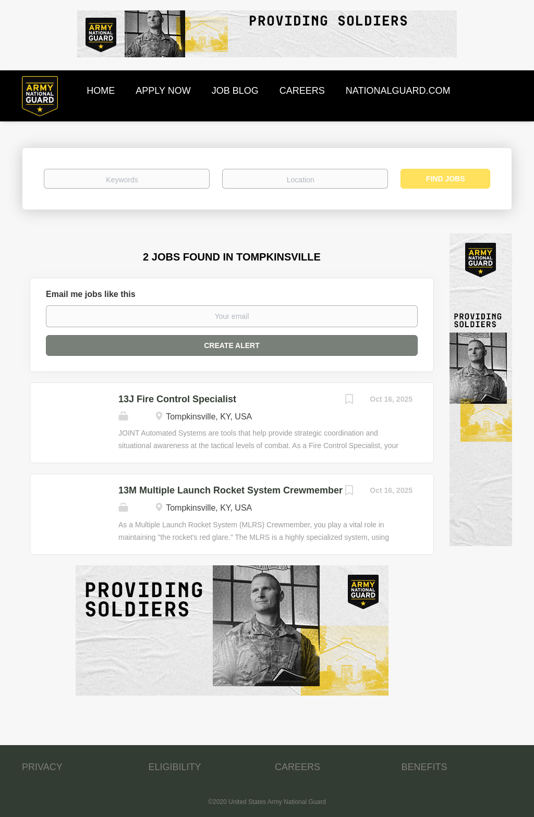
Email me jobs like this (91, 294)
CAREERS (297, 767)
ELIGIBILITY (175, 767)
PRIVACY (42, 767)
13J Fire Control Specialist (177, 399)
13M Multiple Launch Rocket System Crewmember (230, 490)
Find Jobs (445, 179)
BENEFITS (424, 767)
